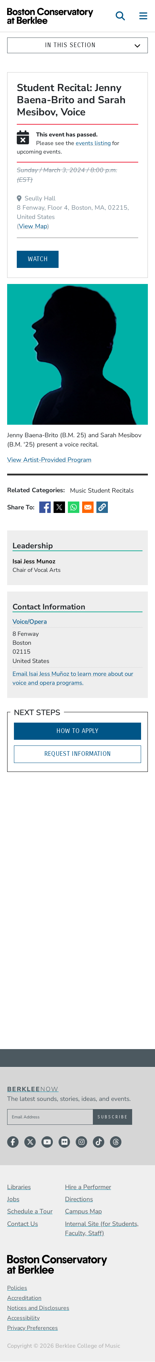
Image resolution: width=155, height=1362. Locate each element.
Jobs (13, 1199)
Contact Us (22, 1223)
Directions (79, 1199)
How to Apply (77, 731)
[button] (102, 507)
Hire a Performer (88, 1187)
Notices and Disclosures (38, 1308)
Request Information (77, 754)
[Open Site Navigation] (143, 16)
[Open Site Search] (120, 16)
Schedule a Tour (29, 1211)
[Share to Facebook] (45, 507)
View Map (33, 225)
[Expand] (137, 46)
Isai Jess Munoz (33, 561)
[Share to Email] (88, 507)
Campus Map (83, 1211)
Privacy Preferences (32, 1328)
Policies (17, 1288)
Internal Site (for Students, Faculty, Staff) (102, 1228)
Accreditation (24, 1298)
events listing (93, 143)
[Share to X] (59, 507)
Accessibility (23, 1318)
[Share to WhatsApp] (73, 507)
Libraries (19, 1187)
